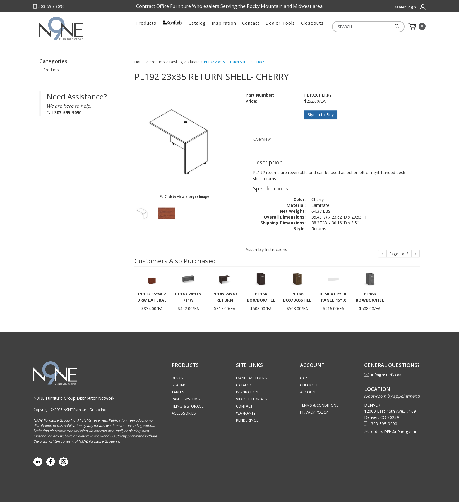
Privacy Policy (314, 412)
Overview (262, 138)
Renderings (247, 419)
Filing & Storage (188, 405)
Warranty (246, 412)
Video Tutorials (251, 398)
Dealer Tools (280, 26)
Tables (178, 391)
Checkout (309, 384)
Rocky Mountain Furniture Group (75, 28)
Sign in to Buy (321, 114)
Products (146, 26)
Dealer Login (405, 7)
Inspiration (224, 26)
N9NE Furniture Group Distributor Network (73, 397)
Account (308, 391)
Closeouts (312, 26)
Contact (251, 26)
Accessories (184, 412)
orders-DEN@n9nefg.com (393, 431)
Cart (304, 377)
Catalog (197, 26)
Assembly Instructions (266, 249)
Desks (177, 377)
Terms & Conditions (319, 405)
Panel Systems (186, 398)
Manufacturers (251, 377)
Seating (179, 384)
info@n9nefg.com (387, 374)
